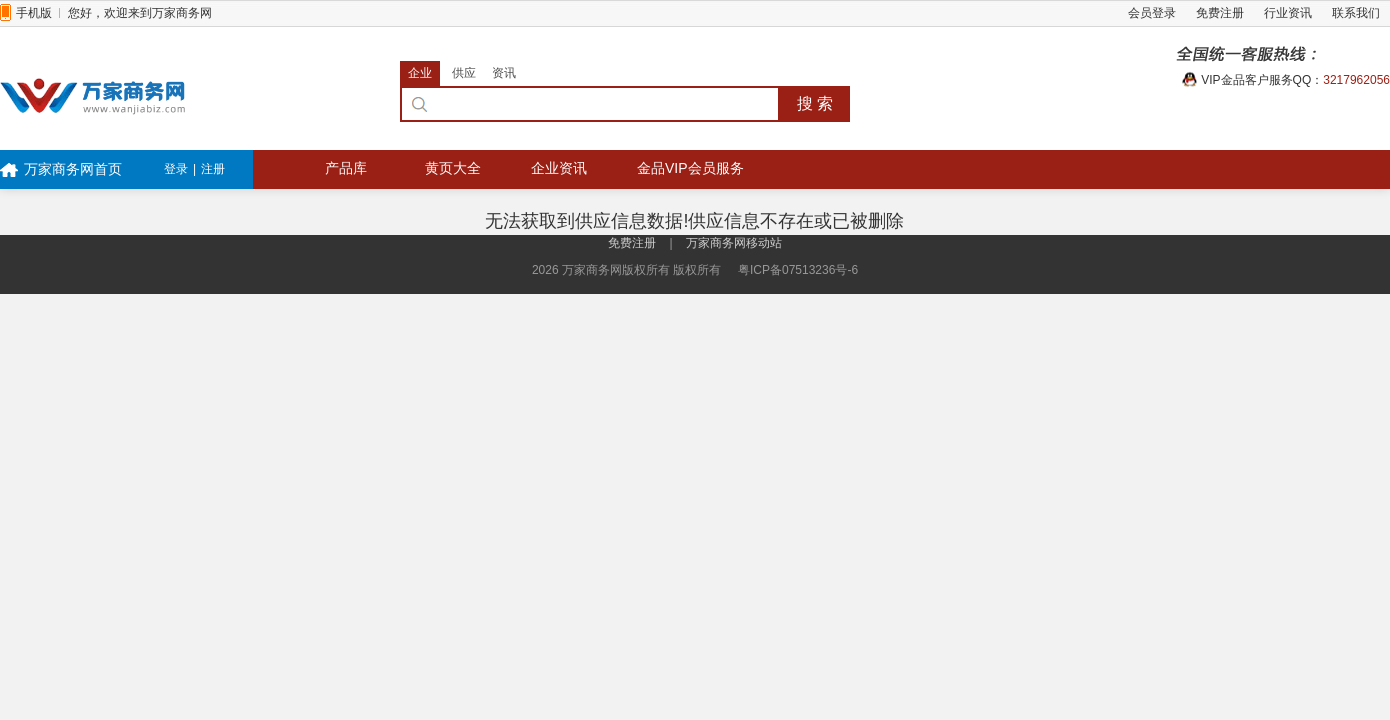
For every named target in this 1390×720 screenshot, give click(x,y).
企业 (420, 73)
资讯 (504, 73)
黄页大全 (453, 168)
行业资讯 (1288, 13)
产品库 (346, 168)
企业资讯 (559, 168)
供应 (464, 73)
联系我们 (1356, 13)
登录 (176, 169)
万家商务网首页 (73, 169)
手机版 (34, 13)
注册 (213, 169)
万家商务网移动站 (734, 243)
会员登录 (1152, 13)
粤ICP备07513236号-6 (798, 270)
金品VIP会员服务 (690, 168)
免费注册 (1220, 13)
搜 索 (815, 103)
